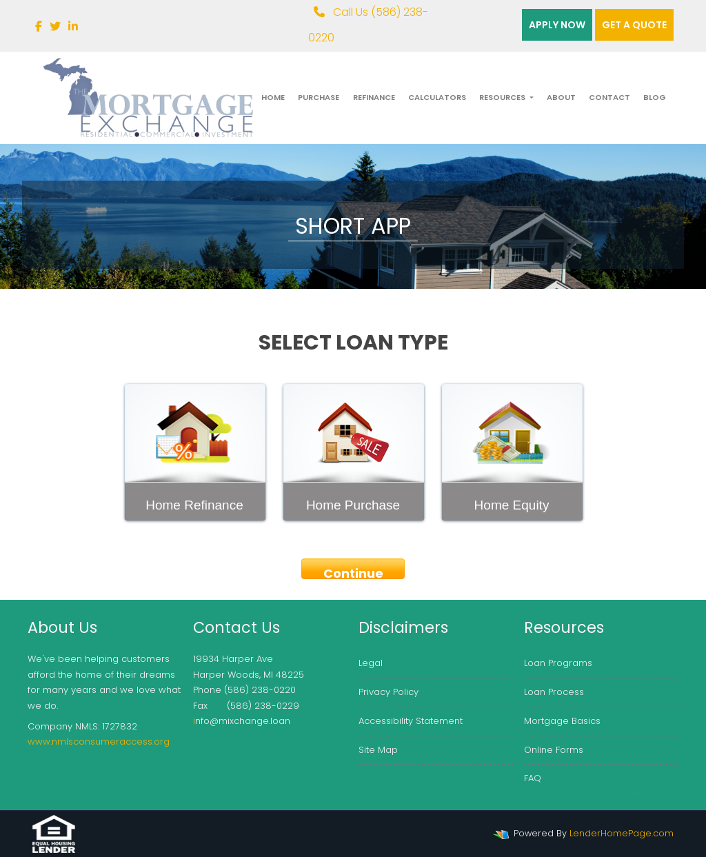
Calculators (437, 97)
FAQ (532, 778)
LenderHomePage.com (621, 833)
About (561, 97)
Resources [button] (503, 97)
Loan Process (554, 691)
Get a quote (634, 25)
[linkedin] (73, 26)
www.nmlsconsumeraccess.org (99, 741)
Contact (609, 97)
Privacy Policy (388, 691)
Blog (654, 97)
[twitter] (55, 26)
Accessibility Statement (411, 720)
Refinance (374, 97)
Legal (371, 662)
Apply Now (557, 25)
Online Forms (553, 749)
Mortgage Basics (562, 720)
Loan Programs (558, 662)
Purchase (318, 97)
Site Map (378, 749)
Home (273, 97)
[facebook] (38, 26)
